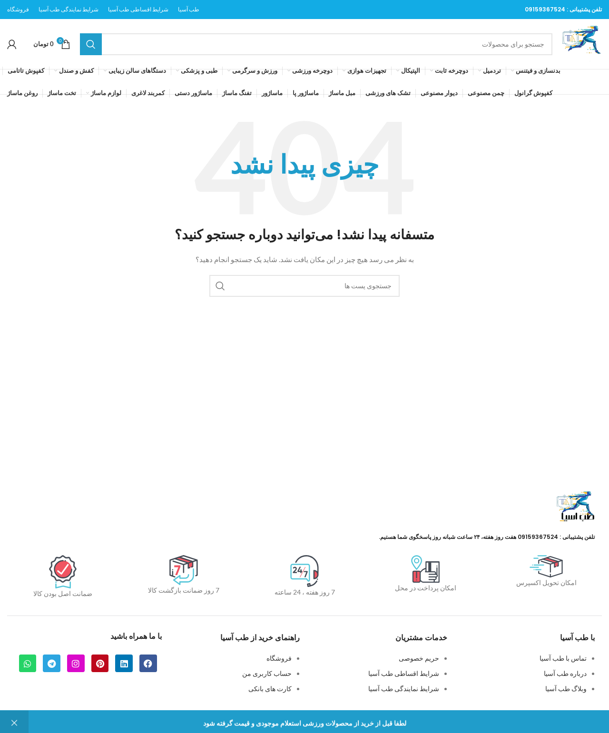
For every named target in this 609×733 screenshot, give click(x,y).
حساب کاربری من (267, 673)
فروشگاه (279, 658)
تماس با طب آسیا (563, 658)
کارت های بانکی (270, 688)
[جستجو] (316, 44)
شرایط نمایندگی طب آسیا (403, 688)
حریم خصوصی (419, 658)
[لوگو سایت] (582, 43)
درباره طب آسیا (565, 673)
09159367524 (545, 9)
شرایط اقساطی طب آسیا (403, 673)
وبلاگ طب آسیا (566, 688)
